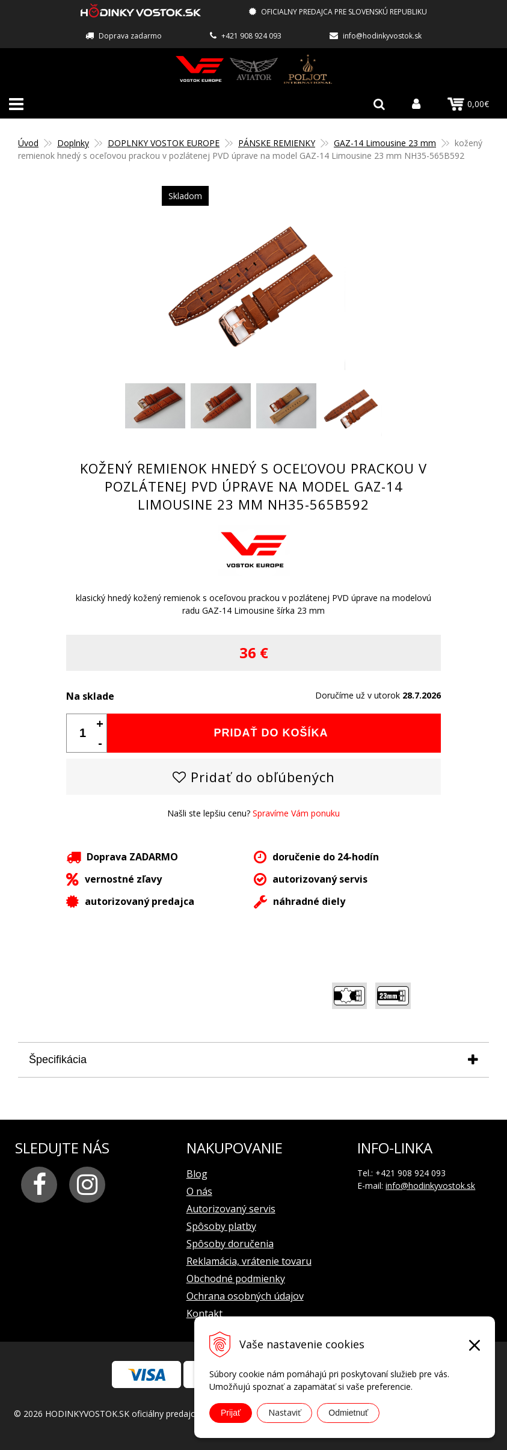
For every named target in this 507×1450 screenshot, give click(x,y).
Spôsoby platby (221, 1225)
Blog (196, 1173)
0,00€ (468, 104)
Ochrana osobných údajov (245, 1295)
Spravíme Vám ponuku (296, 812)
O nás (199, 1190)
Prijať (231, 1413)
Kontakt (204, 1312)
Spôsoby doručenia (230, 1243)
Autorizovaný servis (230, 1208)
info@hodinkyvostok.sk (382, 36)
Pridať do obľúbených (254, 776)
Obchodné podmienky (235, 1278)
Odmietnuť (348, 1413)
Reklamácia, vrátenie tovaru (249, 1260)
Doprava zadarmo (130, 36)
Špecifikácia (58, 1059)
